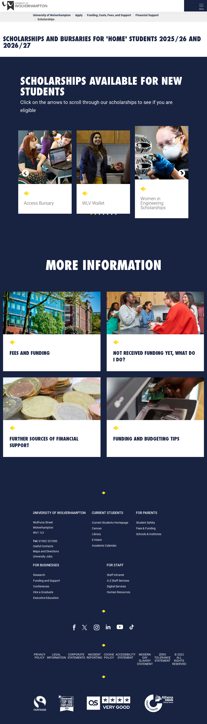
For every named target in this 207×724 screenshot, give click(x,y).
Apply (79, 15)
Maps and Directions (46, 551)
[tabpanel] (45, 173)
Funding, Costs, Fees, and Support (109, 15)
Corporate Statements (76, 655)
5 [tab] (108, 214)
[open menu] (201, 5)
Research (39, 575)
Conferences (41, 586)
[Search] (190, 5)
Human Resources (118, 592)
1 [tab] (91, 214)
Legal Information (56, 655)
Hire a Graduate (43, 592)
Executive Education (46, 598)
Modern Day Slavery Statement (145, 659)
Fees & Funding (146, 528)
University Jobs (42, 556)
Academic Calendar (104, 545)
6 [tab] (112, 214)
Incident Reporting (94, 655)
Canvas (97, 528)
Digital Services (116, 586)
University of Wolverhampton (52, 15)
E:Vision (97, 540)
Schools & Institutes (148, 534)
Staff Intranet (115, 575)
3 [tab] (99, 214)
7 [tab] (116, 214)
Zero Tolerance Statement (162, 657)
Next (182, 173)
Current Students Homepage (110, 522)
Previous (25, 173)
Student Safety (145, 522)
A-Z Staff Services (118, 580)
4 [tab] (104, 214)
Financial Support (147, 15)
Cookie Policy (109, 655)
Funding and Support (46, 580)
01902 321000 (48, 541)
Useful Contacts (43, 546)
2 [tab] (95, 214)
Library (96, 534)
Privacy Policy (39, 655)
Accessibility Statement (125, 655)
